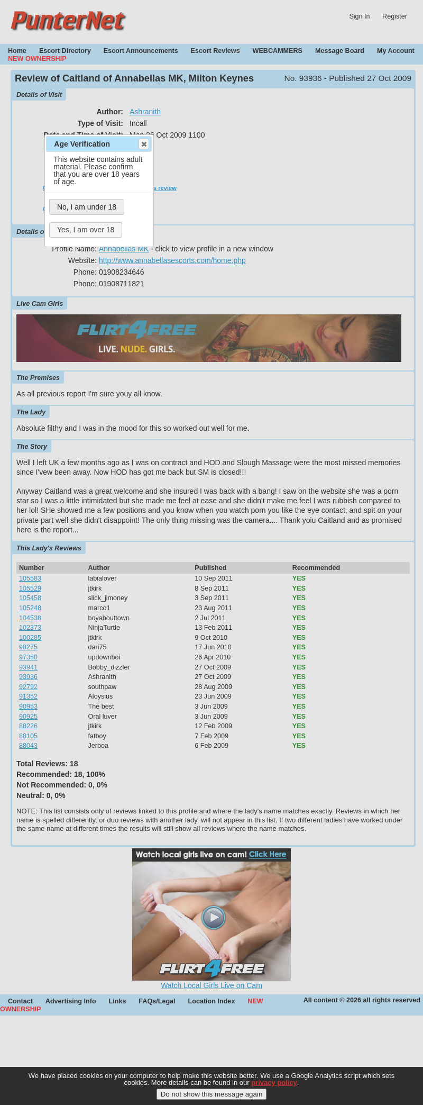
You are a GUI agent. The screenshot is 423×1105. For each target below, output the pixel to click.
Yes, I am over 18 (85, 229)
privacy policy (274, 1088)
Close (143, 144)
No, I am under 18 (86, 207)
